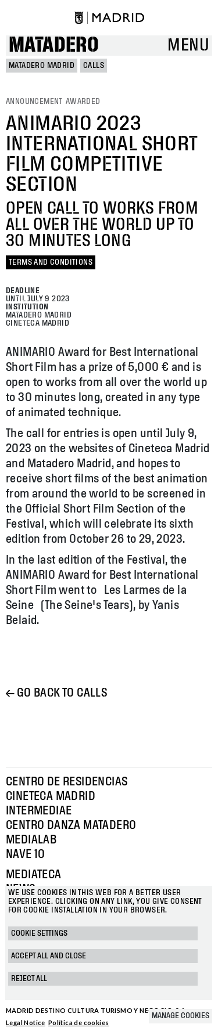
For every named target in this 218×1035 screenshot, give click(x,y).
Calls (93, 66)
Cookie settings (39, 933)
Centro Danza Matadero (71, 825)
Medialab (31, 840)
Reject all (29, 979)
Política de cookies (78, 1022)
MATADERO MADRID (41, 66)
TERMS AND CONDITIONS (50, 262)
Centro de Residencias (66, 782)
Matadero (54, 45)
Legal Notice (25, 1022)
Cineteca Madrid (50, 796)
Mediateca (34, 875)
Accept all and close (48, 956)
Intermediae (39, 811)
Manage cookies (180, 1016)
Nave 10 (25, 854)
